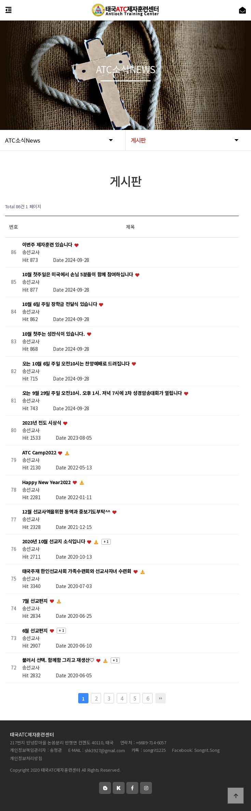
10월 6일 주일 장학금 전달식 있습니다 (60, 304)
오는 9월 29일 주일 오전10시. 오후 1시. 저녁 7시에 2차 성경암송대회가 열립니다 (102, 393)
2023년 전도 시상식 (42, 422)
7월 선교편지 (35, 600)
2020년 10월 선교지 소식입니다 (54, 541)
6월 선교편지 (35, 630)
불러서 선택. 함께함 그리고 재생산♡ (59, 660)
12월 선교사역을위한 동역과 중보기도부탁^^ (67, 511)
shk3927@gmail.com (105, 750)
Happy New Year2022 (47, 482)
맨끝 (160, 698)
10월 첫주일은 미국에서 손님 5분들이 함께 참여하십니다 (78, 274)
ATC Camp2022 (39, 452)
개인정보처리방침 (26, 758)
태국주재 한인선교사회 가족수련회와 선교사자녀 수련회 (77, 571)
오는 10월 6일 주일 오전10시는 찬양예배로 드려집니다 (76, 363)
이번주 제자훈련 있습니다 (48, 244)
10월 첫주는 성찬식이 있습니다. (54, 333)
